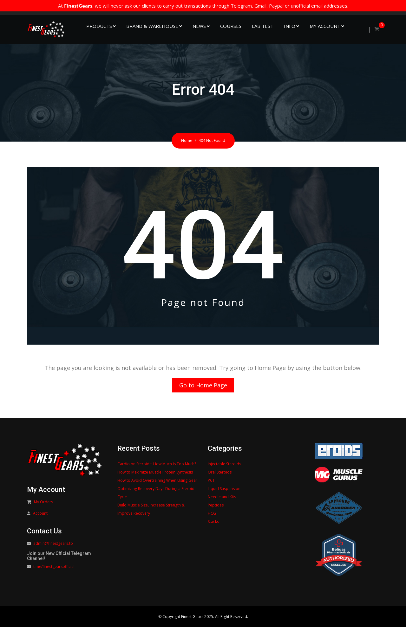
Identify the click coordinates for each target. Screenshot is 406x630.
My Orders (43, 505)
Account (40, 516)
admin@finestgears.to (53, 546)
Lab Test (262, 26)
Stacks (213, 524)
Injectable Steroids (224, 466)
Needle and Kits (222, 499)
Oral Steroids (220, 475)
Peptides (216, 508)
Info (289, 26)
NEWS (199, 26)
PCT (211, 483)
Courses (230, 26)
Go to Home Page (203, 387)
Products (99, 26)
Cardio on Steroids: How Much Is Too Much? (156, 466)
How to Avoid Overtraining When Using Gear (157, 483)
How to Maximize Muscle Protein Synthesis (155, 475)
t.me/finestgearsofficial (54, 569)
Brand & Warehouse (152, 26)
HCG (212, 516)
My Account (325, 26)
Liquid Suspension (224, 491)
